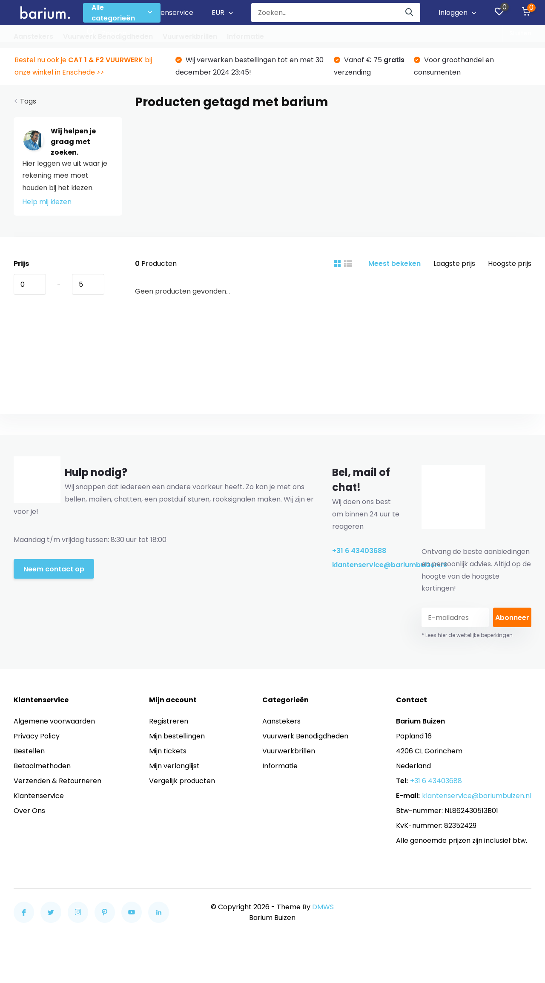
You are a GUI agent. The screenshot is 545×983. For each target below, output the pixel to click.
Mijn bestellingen (177, 736)
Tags (28, 101)
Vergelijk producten (182, 781)
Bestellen (29, 751)
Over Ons (29, 811)
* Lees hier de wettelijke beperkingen (467, 635)
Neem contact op (53, 569)
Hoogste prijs (509, 263)
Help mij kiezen (47, 202)
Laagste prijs (454, 263)
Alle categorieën (122, 13)
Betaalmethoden (42, 766)
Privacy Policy (37, 736)
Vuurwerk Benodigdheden (108, 36)
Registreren (168, 721)
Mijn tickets (167, 751)
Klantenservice (168, 12)
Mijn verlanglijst (174, 766)
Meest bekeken (394, 263)
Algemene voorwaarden (54, 721)
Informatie (245, 36)
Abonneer (512, 618)
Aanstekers (33, 36)
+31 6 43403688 (359, 551)
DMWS (323, 907)
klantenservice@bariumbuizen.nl (367, 565)
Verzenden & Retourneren (57, 781)
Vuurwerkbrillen (190, 36)
